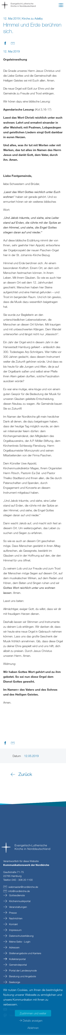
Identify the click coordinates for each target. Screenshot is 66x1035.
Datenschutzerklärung (20, 937)
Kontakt (13, 925)
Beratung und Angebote (22, 977)
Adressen (14, 948)
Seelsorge (14, 983)
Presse (12, 914)
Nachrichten (15, 919)
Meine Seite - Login (19, 942)
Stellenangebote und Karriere (24, 954)
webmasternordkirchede (23, 888)
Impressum (15, 931)
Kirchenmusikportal (19, 902)
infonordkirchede (19, 892)
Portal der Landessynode (22, 971)
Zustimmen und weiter (33, 1013)
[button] (61, 6)
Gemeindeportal (17, 965)
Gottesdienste (16, 896)
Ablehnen (33, 1028)
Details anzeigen (32, 1020)
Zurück (25, 775)
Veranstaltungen (17, 908)
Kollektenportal (17, 960)
